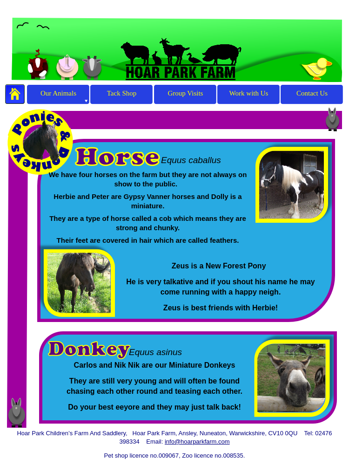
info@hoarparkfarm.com (197, 441)
